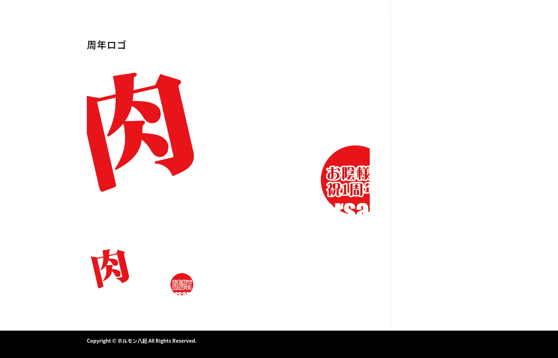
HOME (413, 8)
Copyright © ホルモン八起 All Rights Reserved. (142, 340)
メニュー (436, 8)
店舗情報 (462, 8)
